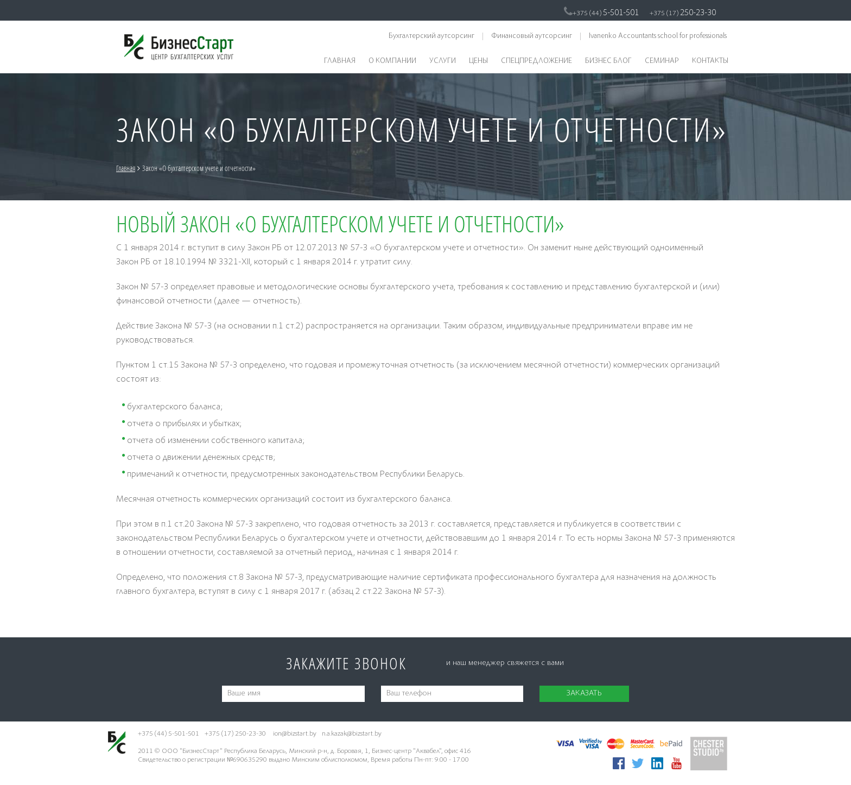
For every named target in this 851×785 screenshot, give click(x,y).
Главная (339, 61)
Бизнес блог (608, 61)
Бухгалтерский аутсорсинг (431, 36)
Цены (478, 61)
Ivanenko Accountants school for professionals (658, 36)
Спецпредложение (536, 61)
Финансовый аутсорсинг (531, 36)
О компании (392, 61)
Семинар (662, 61)
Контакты (710, 61)
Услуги (442, 61)
